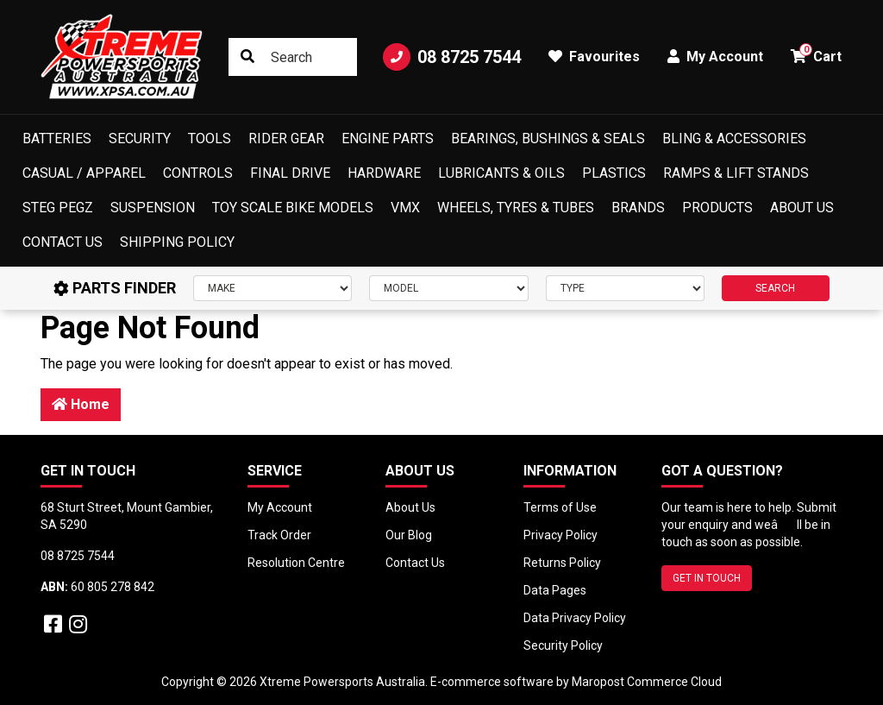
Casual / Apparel (84, 173)
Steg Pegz (57, 207)
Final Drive (290, 173)
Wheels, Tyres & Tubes (515, 207)
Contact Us (62, 242)
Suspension (152, 207)
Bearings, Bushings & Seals (548, 138)
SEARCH (775, 288)
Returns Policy (562, 563)
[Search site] (247, 57)
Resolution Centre (296, 563)
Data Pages (554, 590)
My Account (279, 507)
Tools (209, 138)
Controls (198, 173)
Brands (638, 207)
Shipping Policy (177, 242)
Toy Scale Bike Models (292, 207)
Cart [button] (816, 54)
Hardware (384, 173)
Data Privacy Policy (574, 618)
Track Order (279, 535)
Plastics (614, 173)
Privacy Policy (560, 535)
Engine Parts (387, 138)
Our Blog (408, 535)
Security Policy (563, 645)
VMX (405, 207)
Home (81, 404)
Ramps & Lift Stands (736, 173)
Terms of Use (560, 507)
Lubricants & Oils (501, 173)
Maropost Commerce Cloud (647, 682)
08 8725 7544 (452, 57)
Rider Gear (286, 138)
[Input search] (293, 57)
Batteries (56, 138)
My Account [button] (715, 56)
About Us (802, 207)
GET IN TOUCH (707, 578)
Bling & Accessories (734, 138)
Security (140, 138)
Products (717, 207)
